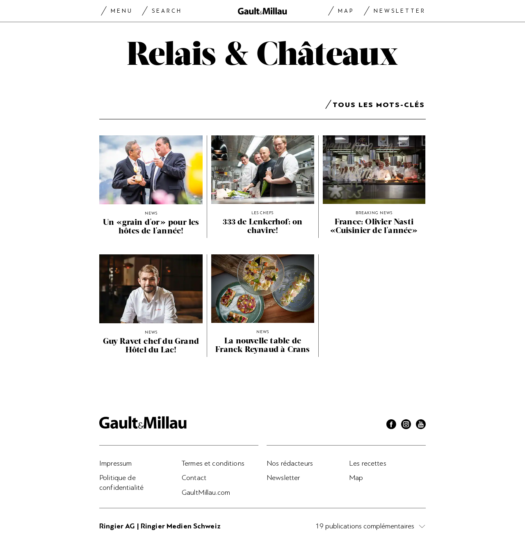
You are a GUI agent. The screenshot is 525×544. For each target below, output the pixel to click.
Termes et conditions (213, 463)
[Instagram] (406, 425)
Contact (194, 477)
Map (346, 10)
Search (167, 10)
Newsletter (400, 10)
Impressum (115, 463)
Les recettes (367, 463)
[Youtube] (421, 425)
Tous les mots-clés (379, 106)
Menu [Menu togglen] (122, 10)
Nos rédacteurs (290, 463)
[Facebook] (391, 425)
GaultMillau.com (206, 492)
